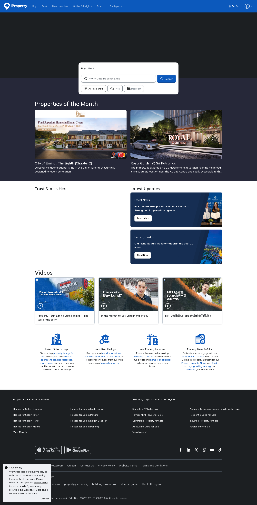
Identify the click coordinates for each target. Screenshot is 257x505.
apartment (46, 359)
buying (191, 366)
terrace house (46, 363)
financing (190, 369)
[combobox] (122, 78)
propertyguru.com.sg (76, 484)
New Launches (60, 6)
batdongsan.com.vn (104, 484)
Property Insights (190, 363)
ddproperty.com (129, 484)
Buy (34, 6)
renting (207, 366)
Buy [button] (83, 68)
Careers (72, 465)
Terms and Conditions (154, 465)
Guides (215, 363)
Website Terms (128, 465)
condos (68, 356)
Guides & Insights (82, 6)
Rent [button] (91, 68)
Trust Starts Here (81, 228)
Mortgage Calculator (193, 356)
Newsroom (56, 465)
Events (101, 6)
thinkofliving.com (152, 484)
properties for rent (110, 363)
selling (199, 366)
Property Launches (143, 356)
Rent (44, 6)
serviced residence (62, 359)
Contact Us (87, 465)
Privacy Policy (106, 465)
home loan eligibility (160, 359)
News (203, 363)
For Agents (116, 6)
